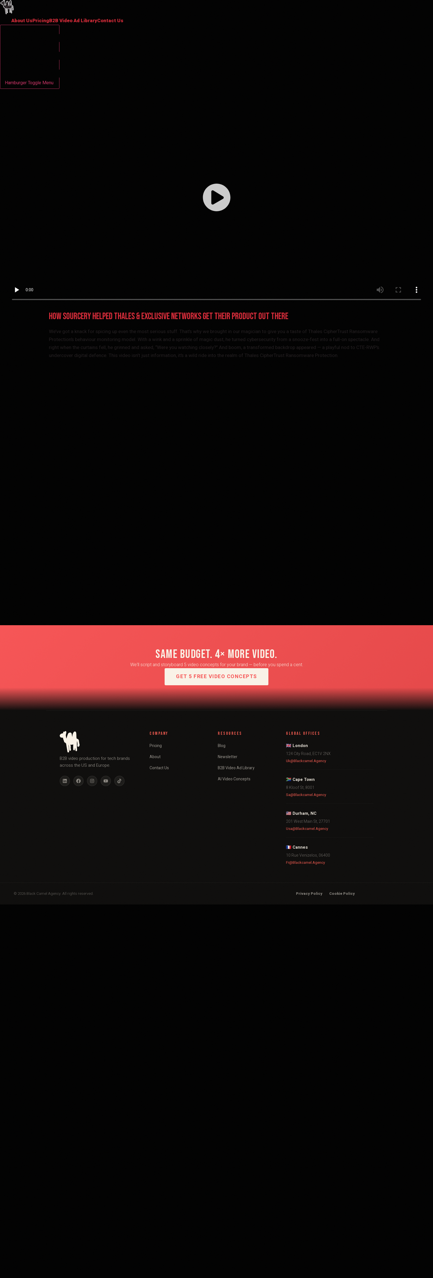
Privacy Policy (309, 893)
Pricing (40, 20)
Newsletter (227, 757)
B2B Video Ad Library (73, 20)
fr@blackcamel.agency (305, 862)
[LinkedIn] (65, 781)
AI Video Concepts (234, 779)
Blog (221, 746)
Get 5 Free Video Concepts (216, 676)
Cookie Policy (342, 893)
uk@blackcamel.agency (306, 761)
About (155, 757)
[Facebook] (78, 781)
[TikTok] (119, 781)
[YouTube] (106, 781)
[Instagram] (92, 781)
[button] (216, 198)
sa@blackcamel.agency (306, 794)
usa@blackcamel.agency (307, 828)
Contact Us (110, 20)
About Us (21, 20)
